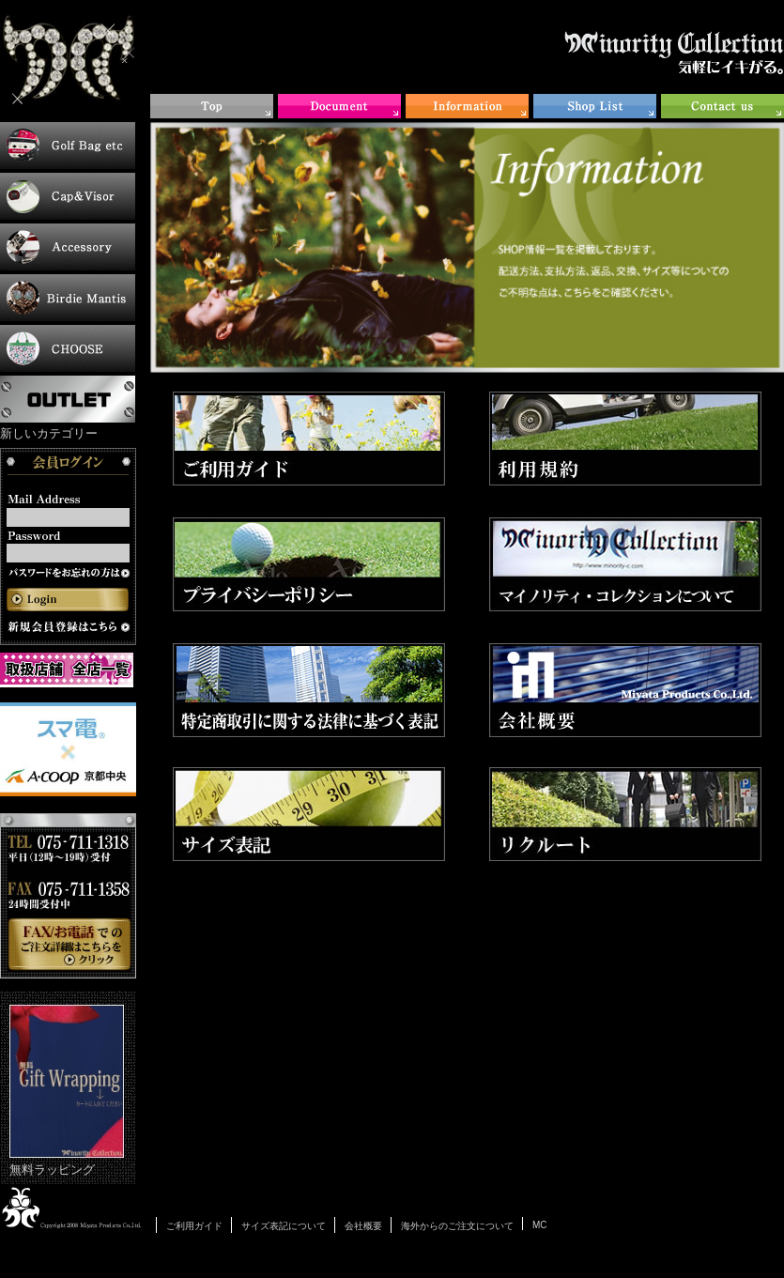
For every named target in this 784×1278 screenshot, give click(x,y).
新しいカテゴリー (49, 433)
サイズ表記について (283, 1226)
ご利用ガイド (194, 1226)
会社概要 (363, 1226)
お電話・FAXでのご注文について (68, 895)
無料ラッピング (66, 1091)
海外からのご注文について (457, 1226)
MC (539, 1225)
